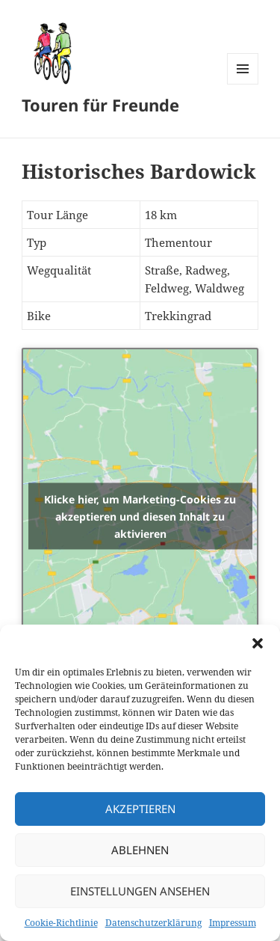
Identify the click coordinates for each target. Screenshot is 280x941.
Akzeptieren (140, 808)
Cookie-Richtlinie (61, 922)
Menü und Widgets (243, 84)
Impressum (232, 922)
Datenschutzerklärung (153, 922)
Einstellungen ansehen (140, 890)
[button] (257, 643)
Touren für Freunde (100, 105)
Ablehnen (140, 849)
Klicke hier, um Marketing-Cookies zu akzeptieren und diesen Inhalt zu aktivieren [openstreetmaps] (140, 515)
